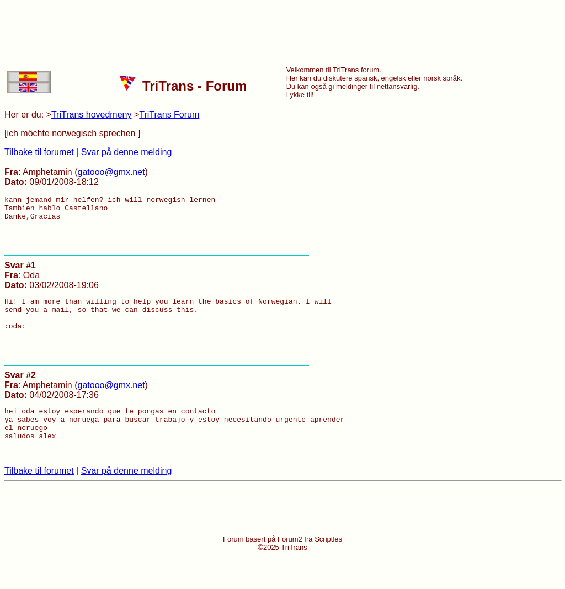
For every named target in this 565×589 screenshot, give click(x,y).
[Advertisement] (282, 29)
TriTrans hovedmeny (91, 114)
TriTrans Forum (169, 114)
